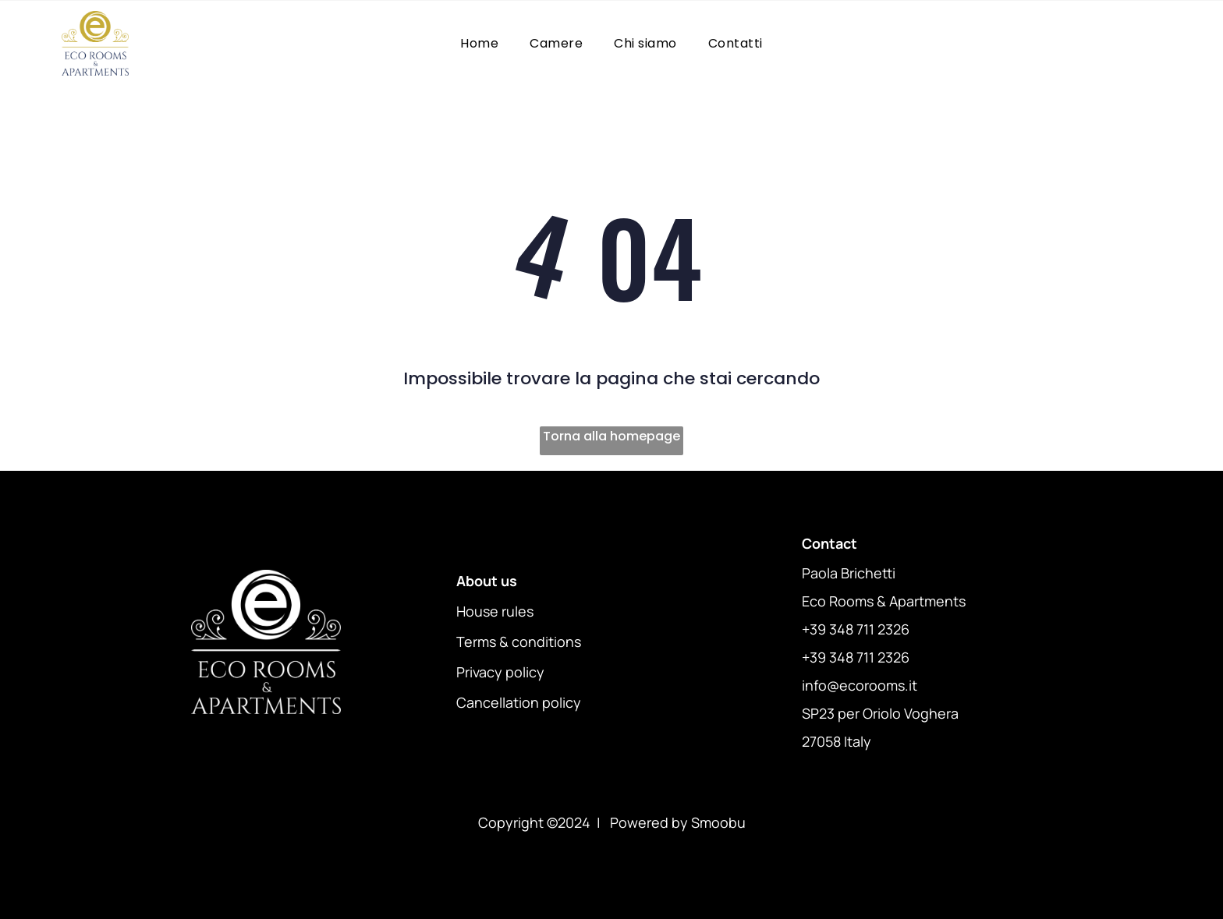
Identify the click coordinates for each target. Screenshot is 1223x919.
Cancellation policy (518, 702)
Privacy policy (500, 672)
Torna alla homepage (611, 436)
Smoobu (718, 822)
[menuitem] (479, 43)
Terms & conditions (518, 641)
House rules (495, 611)
